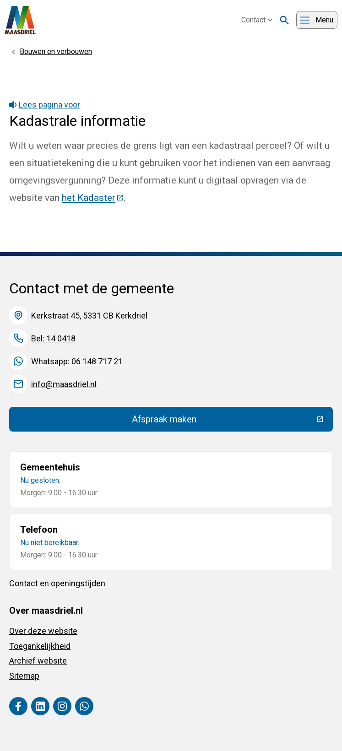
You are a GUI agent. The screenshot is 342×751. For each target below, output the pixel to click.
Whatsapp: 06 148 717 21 (77, 361)
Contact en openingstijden (57, 583)
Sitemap (24, 676)
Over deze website (43, 631)
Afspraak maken (231, 421)
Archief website (38, 660)
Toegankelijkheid (40, 646)
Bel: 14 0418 (53, 338)
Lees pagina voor (44, 104)
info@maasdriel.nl (64, 384)
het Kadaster (93, 197)
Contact (256, 20)
